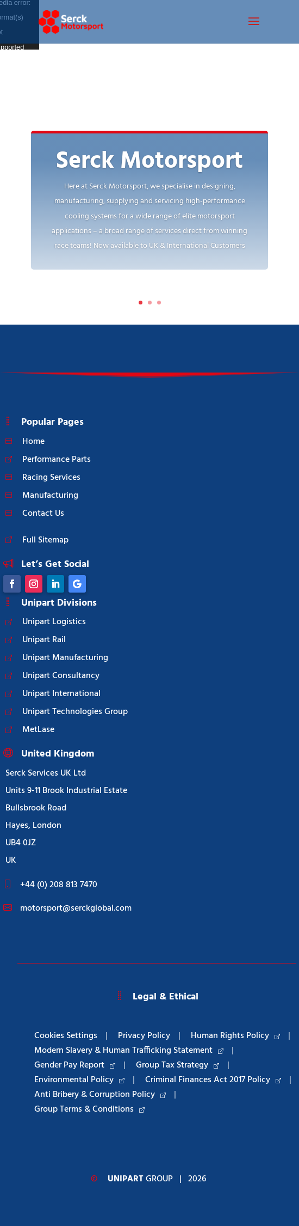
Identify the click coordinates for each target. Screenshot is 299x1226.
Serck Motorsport (149, 162)
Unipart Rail (44, 640)
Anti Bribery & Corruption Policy (100, 1095)
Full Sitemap (45, 540)
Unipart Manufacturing (65, 658)
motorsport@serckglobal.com (76, 908)
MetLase (38, 730)
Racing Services (51, 478)
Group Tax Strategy (177, 1065)
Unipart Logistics (54, 622)
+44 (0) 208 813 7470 (58, 885)
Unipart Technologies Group (75, 712)
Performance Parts (56, 460)
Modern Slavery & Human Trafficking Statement (128, 1051)
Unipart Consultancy (60, 676)
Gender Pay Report (74, 1065)
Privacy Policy (144, 1036)
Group (140, 1179)
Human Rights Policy (235, 1036)
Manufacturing (50, 496)
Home (33, 442)
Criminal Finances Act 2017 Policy (213, 1080)
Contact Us (43, 514)
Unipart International (61, 694)
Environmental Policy (79, 1080)
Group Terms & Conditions (89, 1109)
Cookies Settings (65, 1036)
